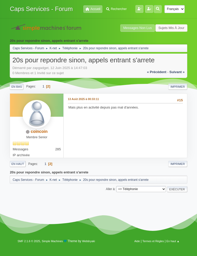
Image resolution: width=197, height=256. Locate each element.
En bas (16, 86)
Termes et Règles (153, 241)
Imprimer (178, 86)
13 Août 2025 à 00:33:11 (83, 99)
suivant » (176, 72)
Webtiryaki (88, 241)
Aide (137, 241)
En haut (17, 163)
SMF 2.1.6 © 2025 (28, 241)
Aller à (110, 189)
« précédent (156, 72)
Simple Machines (52, 241)
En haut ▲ (173, 241)
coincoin (39, 131)
